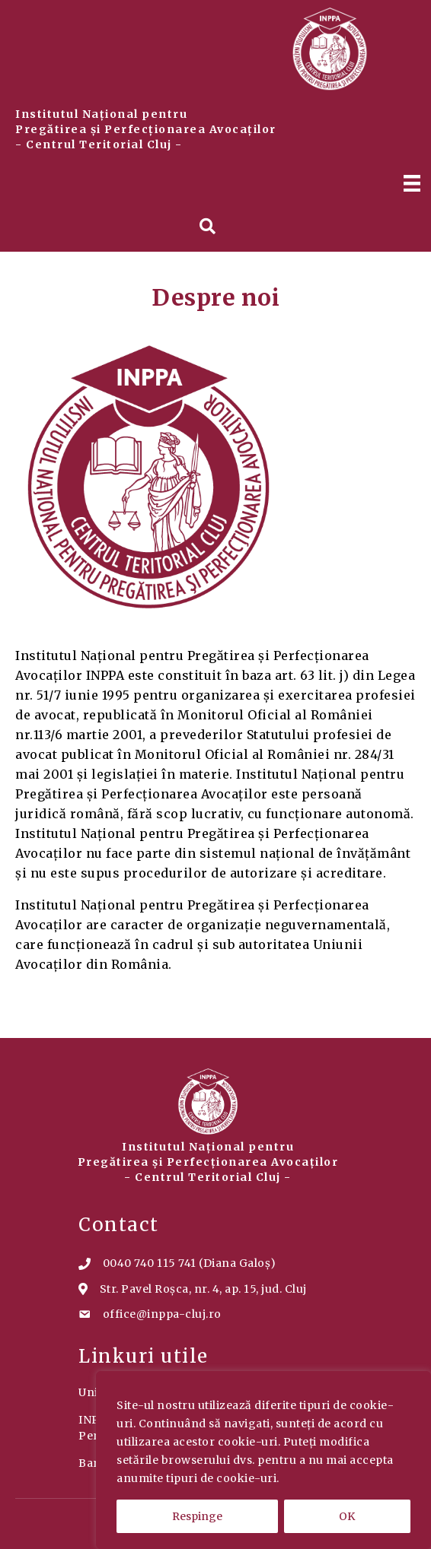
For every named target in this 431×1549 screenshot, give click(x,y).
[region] (263, 1460)
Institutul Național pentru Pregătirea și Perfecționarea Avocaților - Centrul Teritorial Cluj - (145, 129)
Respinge (197, 1516)
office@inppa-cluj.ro (162, 1314)
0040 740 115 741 (149, 1263)
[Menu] (412, 183)
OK (347, 1516)
